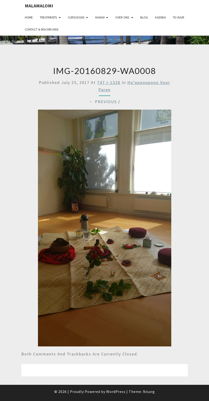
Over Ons (122, 17)
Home (29, 17)
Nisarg (149, 391)
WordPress (115, 391)
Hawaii (100, 17)
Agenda (160, 17)
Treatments (48, 17)
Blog (144, 17)
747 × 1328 (108, 82)
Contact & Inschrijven (41, 29)
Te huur (178, 17)
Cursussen (76, 17)
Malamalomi (39, 6)
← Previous (103, 101)
